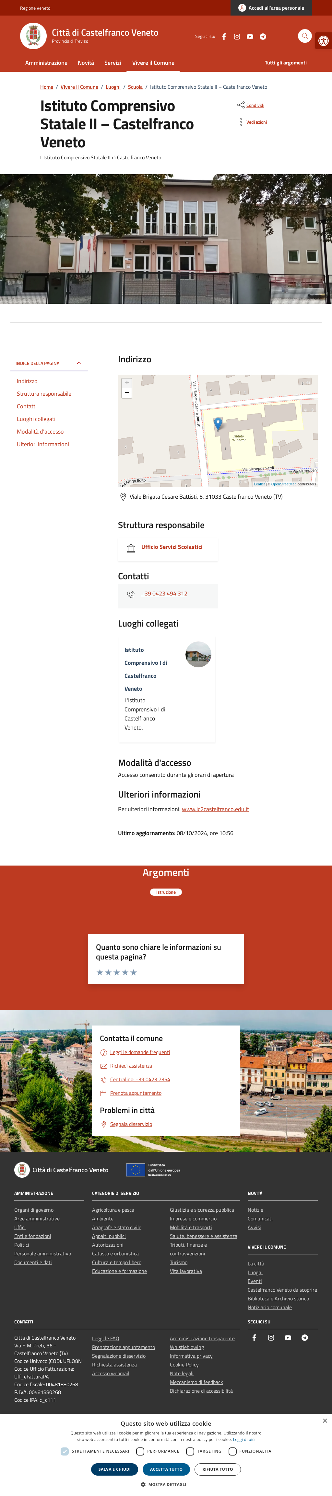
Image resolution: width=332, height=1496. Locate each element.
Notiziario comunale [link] (270, 1307)
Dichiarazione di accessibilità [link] (201, 1391)
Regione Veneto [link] (35, 8)
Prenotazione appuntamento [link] (123, 1347)
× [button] (324, 1421)
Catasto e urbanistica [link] (115, 1253)
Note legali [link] (182, 1373)
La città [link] (256, 1263)
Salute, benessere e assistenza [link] (203, 1236)
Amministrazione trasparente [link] (202, 1338)
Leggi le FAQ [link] (105, 1338)
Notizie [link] (255, 1210)
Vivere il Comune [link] (153, 62)
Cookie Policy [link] (184, 1364)
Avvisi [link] (254, 1227)
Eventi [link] (255, 1281)
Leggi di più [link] (244, 1439)
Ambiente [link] (102, 1218)
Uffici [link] (20, 1227)
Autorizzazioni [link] (108, 1245)
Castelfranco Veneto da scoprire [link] (282, 1290)
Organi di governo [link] (33, 1210)
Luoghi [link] (255, 1272)
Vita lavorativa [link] (186, 1271)
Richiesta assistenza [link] (114, 1364)
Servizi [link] (112, 62)
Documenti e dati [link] (33, 1262)
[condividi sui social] (250, 105)
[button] (166, 1484)
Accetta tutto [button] (166, 1469)
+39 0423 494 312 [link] (164, 593)
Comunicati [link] (260, 1218)
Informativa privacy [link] (191, 1356)
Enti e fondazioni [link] (32, 1236)
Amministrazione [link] (46, 62)
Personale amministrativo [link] (42, 1253)
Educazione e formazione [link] (119, 1271)
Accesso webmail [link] (110, 1373)
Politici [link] (21, 1245)
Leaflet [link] (259, 484)
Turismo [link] (178, 1262)
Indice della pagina (37, 363)
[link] (323, 40)
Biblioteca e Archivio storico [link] (278, 1298)
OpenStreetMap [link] (284, 484)
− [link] (127, 393)
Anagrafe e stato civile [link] (116, 1227)
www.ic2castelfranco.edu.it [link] (215, 809)
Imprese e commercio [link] (193, 1218)
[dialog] (166, 1455)
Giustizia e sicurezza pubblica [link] (202, 1210)
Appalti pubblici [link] (109, 1236)
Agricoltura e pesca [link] (113, 1210)
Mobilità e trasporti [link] (191, 1227)
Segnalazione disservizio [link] (119, 1356)
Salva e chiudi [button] (115, 1469)
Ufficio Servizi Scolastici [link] (172, 546)
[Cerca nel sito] (305, 36)
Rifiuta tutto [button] (217, 1469)
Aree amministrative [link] (37, 1218)
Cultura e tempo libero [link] (116, 1262)
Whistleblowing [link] (187, 1347)
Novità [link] (86, 62)
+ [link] (127, 383)
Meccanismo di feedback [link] (196, 1382)
